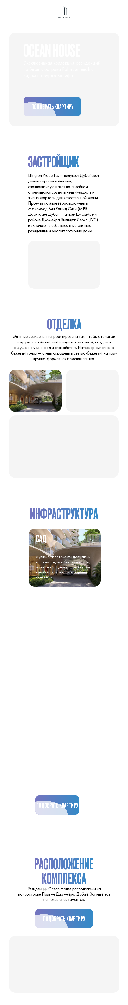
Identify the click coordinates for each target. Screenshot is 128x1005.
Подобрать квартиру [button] (49, 109)
